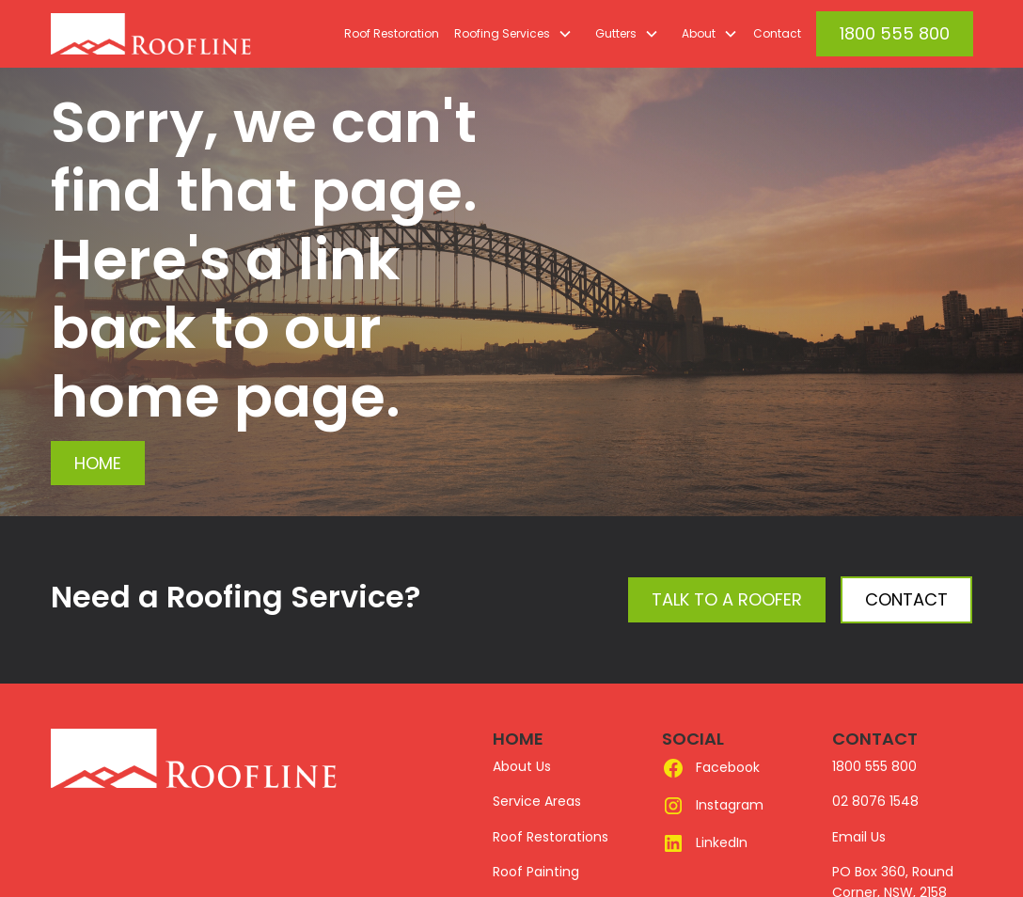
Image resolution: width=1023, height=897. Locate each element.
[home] (193, 34)
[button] (509, 33)
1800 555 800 (895, 33)
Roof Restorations (550, 836)
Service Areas (537, 801)
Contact (777, 33)
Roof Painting (536, 871)
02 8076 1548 (875, 801)
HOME (518, 738)
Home (97, 463)
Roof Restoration (391, 33)
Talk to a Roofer (727, 599)
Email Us (859, 836)
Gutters (616, 33)
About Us (522, 766)
